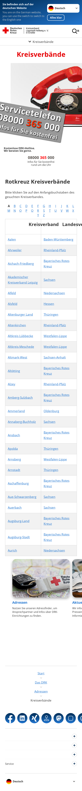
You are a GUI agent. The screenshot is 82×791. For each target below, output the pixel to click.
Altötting (14, 371)
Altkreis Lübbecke (20, 336)
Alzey (11, 384)
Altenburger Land (20, 314)
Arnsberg (14, 459)
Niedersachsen (54, 293)
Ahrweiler (15, 250)
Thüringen (51, 314)
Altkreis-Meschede (21, 347)
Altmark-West (17, 357)
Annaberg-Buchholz (22, 422)
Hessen (49, 304)
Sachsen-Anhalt (55, 357)
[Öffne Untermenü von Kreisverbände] (41, 41)
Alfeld (12, 293)
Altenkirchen (17, 325)
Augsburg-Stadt (19, 537)
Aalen (12, 239)
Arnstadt (14, 470)
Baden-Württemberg (58, 239)
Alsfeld (12, 304)
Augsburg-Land (18, 521)
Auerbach (15, 507)
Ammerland (16, 411)
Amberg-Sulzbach (20, 398)
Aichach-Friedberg (21, 264)
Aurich (12, 550)
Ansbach (14, 435)
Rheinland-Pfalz (55, 250)
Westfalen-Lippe (55, 336)
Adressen (19, 602)
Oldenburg (51, 411)
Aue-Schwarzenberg (22, 497)
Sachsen (49, 280)
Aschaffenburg (18, 483)
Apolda (13, 449)
